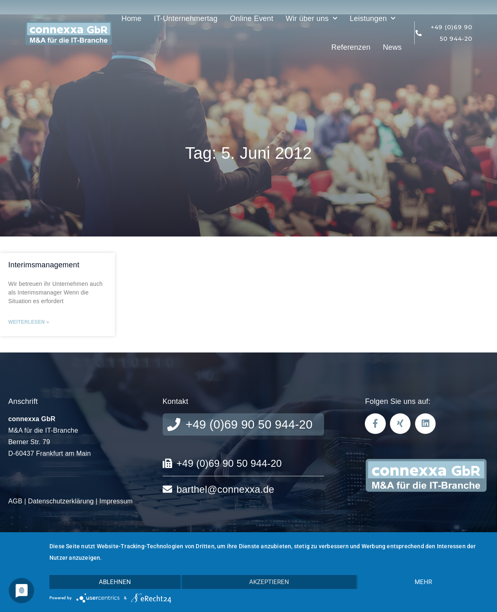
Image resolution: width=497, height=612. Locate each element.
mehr (423, 582)
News (392, 47)
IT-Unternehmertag (185, 18)
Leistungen (372, 19)
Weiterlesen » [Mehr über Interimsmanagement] (28, 322)
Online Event (251, 18)
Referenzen (351, 47)
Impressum (116, 501)
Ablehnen (115, 582)
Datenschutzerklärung (61, 501)
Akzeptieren (269, 582)
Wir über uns (312, 19)
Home (131, 18)
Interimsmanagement (43, 265)
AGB (15, 501)
